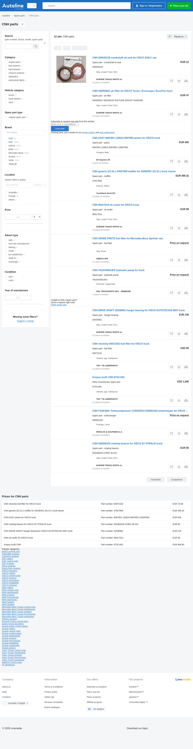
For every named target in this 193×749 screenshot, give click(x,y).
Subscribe (60, 128)
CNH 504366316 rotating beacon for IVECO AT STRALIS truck (127, 443)
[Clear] (45, 43)
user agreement (107, 132)
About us (6, 687)
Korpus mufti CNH (12, 544)
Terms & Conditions (53, 687)
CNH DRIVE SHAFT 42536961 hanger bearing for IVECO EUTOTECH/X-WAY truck (138, 310)
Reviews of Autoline (53, 702)
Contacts (6, 697)
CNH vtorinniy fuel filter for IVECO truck (22, 504)
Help (4, 692)
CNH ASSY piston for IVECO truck (20, 517)
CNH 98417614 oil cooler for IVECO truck (115, 205)
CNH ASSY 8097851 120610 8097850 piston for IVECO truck (126, 138)
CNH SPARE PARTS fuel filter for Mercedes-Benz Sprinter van (127, 238)
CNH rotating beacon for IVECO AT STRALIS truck (27, 524)
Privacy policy (50, 692)
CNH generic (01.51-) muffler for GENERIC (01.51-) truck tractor (34, 510)
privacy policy (88, 132)
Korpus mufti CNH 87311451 (108, 377)
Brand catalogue (52, 707)
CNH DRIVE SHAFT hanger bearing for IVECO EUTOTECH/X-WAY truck (38, 531)
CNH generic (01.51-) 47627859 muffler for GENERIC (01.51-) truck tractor (134, 171)
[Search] (45, 6)
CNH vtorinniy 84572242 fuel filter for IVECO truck (120, 343)
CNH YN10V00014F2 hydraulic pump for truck (118, 270)
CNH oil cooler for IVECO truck (18, 538)
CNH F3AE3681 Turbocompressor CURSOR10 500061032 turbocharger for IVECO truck (142, 411)
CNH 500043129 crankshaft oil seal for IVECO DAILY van (124, 57)
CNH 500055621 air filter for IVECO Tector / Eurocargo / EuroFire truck (132, 91)
